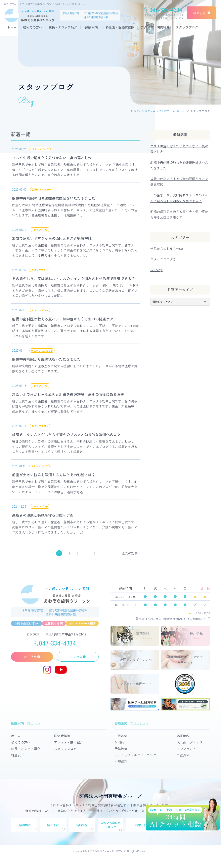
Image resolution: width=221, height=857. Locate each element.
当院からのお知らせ (43, 189)
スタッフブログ (187, 27)
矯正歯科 (183, 735)
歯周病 (119, 742)
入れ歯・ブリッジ (189, 742)
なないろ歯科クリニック (110, 825)
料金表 (16, 755)
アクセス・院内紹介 (155, 27)
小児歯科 (121, 761)
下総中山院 (139, 825)
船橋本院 (24, 825)
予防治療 (121, 748)
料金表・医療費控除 (119, 27)
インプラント (186, 748)
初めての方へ (32, 27)
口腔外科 (183, 755)
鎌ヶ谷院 (52, 825)
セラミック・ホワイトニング (135, 755)
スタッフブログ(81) (164, 259)
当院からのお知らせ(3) (166, 248)
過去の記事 (130, 553)
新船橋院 (81, 825)
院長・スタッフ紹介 (62, 27)
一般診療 (121, 735)
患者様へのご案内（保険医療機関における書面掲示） (171, 619)
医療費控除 (62, 735)
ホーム (12, 27)
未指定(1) (156, 269)
